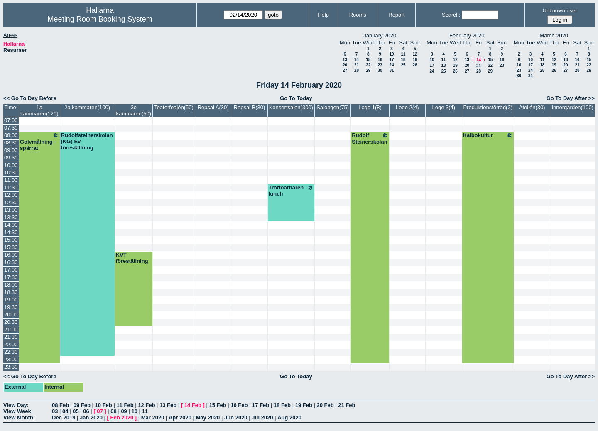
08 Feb (60, 405)
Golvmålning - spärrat (39, 141)
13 (345, 59)
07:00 (11, 120)
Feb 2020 (122, 417)
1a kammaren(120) (39, 110)
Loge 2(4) (407, 107)
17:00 (11, 270)
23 (379, 65)
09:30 (11, 157)
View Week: (18, 411)
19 (414, 59)
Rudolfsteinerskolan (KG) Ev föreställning (87, 141)
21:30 (11, 337)
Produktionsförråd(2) (488, 107)
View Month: (19, 417)
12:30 (11, 202)
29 (368, 70)
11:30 (11, 187)
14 (356, 59)
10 (391, 54)
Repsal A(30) (212, 107)
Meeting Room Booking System (100, 19)
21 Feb (346, 405)
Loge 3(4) (443, 107)
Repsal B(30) (249, 107)
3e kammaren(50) (134, 110)
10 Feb (103, 405)
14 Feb (192, 405)
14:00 (11, 225)
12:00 (11, 195)
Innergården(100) (572, 107)
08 (113, 411)
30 (379, 70)
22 (368, 65)
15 (368, 59)
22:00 (11, 344)
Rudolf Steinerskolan (370, 138)
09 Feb (82, 405)
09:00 (11, 150)
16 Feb (239, 405)
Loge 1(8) (370, 107)
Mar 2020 (152, 417)
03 (55, 411)
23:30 (11, 367)
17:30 (11, 277)
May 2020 (208, 417)
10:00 (11, 165)
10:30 (11, 172)
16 (379, 59)
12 (414, 54)
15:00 (11, 240)
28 (356, 70)
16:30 (11, 262)
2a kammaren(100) (87, 107)
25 (403, 65)
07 (100, 411)
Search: (451, 15)
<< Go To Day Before (29, 98)
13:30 (11, 217)
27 (345, 70)
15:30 (11, 247)
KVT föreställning (132, 258)
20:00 (11, 314)
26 (414, 65)
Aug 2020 (289, 417)
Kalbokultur (488, 135)
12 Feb (146, 405)
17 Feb (260, 405)
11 (403, 54)
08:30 (11, 143)
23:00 (11, 359)
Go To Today (296, 98)
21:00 (11, 329)
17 (391, 59)
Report (396, 15)
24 (391, 65)
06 (86, 411)
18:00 (11, 285)
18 (403, 59)
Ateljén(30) (532, 107)
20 (345, 65)
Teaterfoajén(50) (174, 107)
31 (391, 70)
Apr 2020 (180, 417)
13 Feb (167, 405)
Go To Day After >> (571, 98)
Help (323, 15)
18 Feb (282, 405)
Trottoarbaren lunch (291, 190)
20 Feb (324, 405)
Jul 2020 (262, 417)
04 (65, 411)
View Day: (16, 405)
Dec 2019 (63, 417)
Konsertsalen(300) (291, 107)
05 (75, 411)
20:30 (11, 322)
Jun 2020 (236, 417)
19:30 (11, 307)
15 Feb (217, 405)
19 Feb (303, 405)
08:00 (11, 135)
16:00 (11, 255)
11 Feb (124, 405)
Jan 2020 (91, 417)
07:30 (11, 128)
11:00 (11, 180)
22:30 (11, 352)
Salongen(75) (332, 107)
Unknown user (560, 10)
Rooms (357, 15)
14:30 (11, 232)
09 (124, 411)
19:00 (11, 299)
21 (356, 65)
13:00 (11, 210)
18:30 (11, 292)
